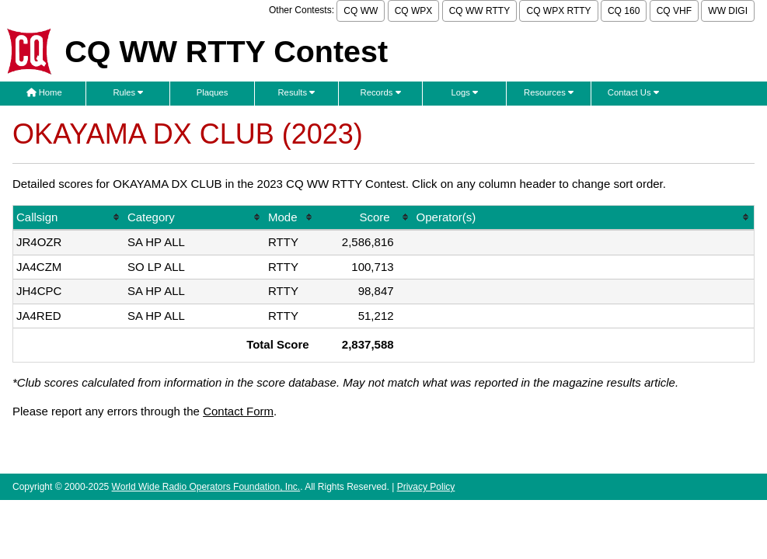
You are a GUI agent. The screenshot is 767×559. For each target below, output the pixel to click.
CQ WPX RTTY (558, 10)
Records (381, 92)
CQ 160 (624, 10)
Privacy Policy (426, 486)
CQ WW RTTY (479, 10)
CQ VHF (674, 10)
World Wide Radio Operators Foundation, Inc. (206, 486)
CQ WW (360, 10)
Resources (549, 92)
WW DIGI (728, 10)
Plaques (212, 92)
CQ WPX (414, 10)
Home (44, 92)
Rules (128, 92)
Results (297, 92)
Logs (465, 92)
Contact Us (633, 92)
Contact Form (238, 411)
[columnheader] (68, 218)
